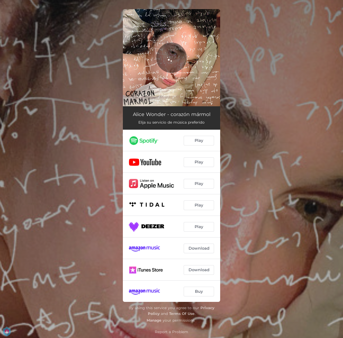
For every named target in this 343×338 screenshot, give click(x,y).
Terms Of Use (182, 313)
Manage (154, 320)
